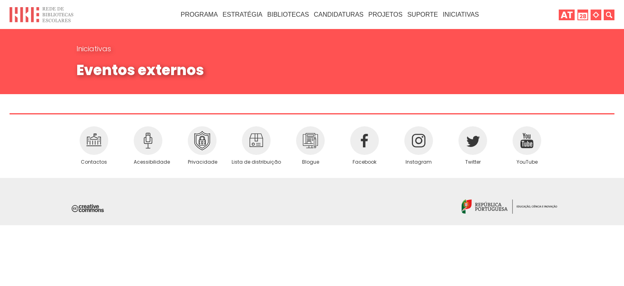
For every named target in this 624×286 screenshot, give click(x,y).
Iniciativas (93, 49)
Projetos (385, 14)
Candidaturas (338, 14)
